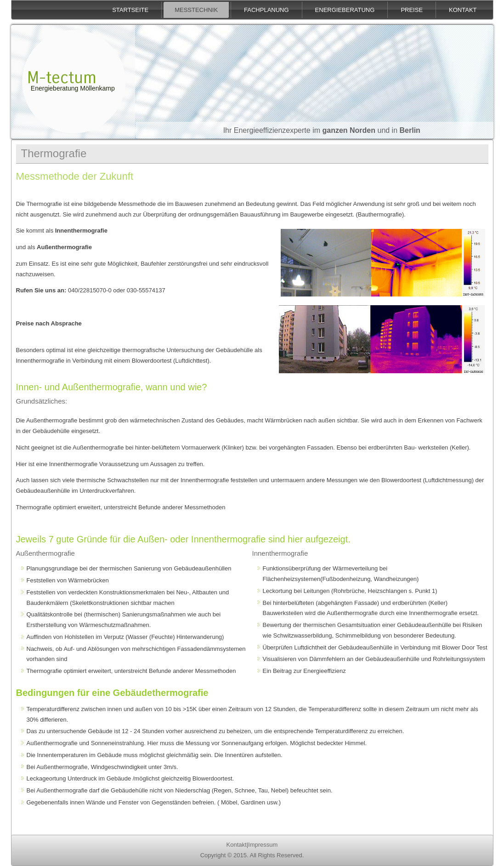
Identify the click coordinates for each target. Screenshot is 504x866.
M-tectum (61, 78)
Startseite (130, 9)
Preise (412, 9)
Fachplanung (266, 9)
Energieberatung (345, 9)
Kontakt (462, 9)
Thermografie (54, 153)
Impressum (262, 844)
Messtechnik (196, 9)
